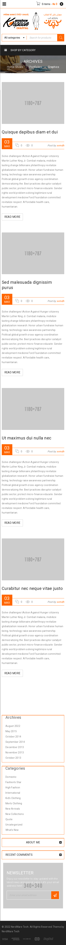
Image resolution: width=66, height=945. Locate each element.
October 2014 (13, 736)
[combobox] (14, 37)
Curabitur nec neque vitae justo (32, 588)
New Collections (14, 814)
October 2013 (13, 757)
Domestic (10, 776)
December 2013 (14, 747)
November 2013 (14, 752)
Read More (12, 216)
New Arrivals (12, 808)
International (12, 792)
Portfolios (35, 67)
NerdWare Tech (10, 931)
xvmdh (60, 145)
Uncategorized (13, 824)
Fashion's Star (13, 782)
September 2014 (15, 741)
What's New (12, 830)
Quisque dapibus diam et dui (30, 132)
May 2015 (11, 731)
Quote (8, 819)
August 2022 (12, 726)
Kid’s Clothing (13, 798)
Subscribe (55, 895)
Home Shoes (15, 67)
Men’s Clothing (13, 803)
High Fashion (12, 787)
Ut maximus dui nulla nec (26, 438)
